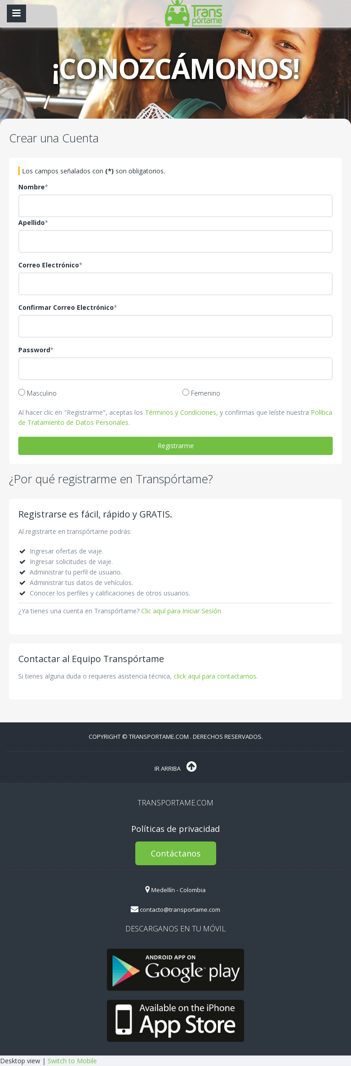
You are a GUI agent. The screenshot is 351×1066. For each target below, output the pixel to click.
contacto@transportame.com (175, 909)
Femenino (201, 393)
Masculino (37, 393)
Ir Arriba (175, 767)
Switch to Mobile (72, 1060)
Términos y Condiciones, (181, 412)
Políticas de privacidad (175, 828)
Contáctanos (176, 853)
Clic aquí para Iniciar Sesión (181, 610)
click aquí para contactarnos (215, 676)
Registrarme (176, 445)
